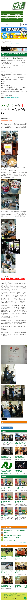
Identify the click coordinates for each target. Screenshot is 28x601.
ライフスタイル (17, 19)
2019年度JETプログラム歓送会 (11, 537)
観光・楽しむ (17, 14)
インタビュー (17, 21)
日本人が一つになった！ (7, 442)
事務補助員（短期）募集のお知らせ (12, 535)
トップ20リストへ (22, 542)
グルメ (6, 16)
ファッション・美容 (17, 16)
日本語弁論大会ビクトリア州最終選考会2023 (14, 530)
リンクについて (11, 595)
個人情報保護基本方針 (13, 594)
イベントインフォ (6, 14)
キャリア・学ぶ (6, 19)
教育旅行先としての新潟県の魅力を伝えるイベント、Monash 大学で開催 (21, 586)
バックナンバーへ (7, 427)
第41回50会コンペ (8, 532)
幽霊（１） (17, 515)
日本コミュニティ (6, 21)
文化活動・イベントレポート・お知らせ (9, 42)
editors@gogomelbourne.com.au (11, 97)
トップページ (6, 12)
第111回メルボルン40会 (9, 540)
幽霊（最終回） (4, 515)
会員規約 (5, 594)
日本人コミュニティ (8, 41)
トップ (2, 41)
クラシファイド (17, 12)
